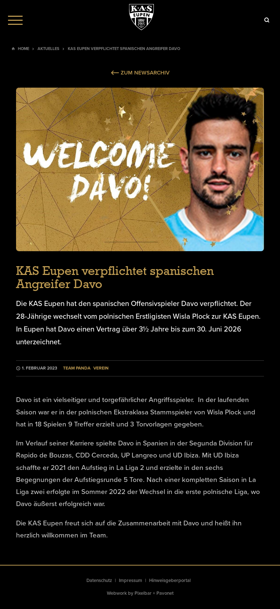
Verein (101, 368)
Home (23, 48)
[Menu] (15, 20)
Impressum (130, 580)
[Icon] (267, 20)
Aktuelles (48, 48)
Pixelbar (143, 593)
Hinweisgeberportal (170, 580)
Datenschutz (99, 580)
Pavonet (165, 593)
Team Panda (76, 368)
